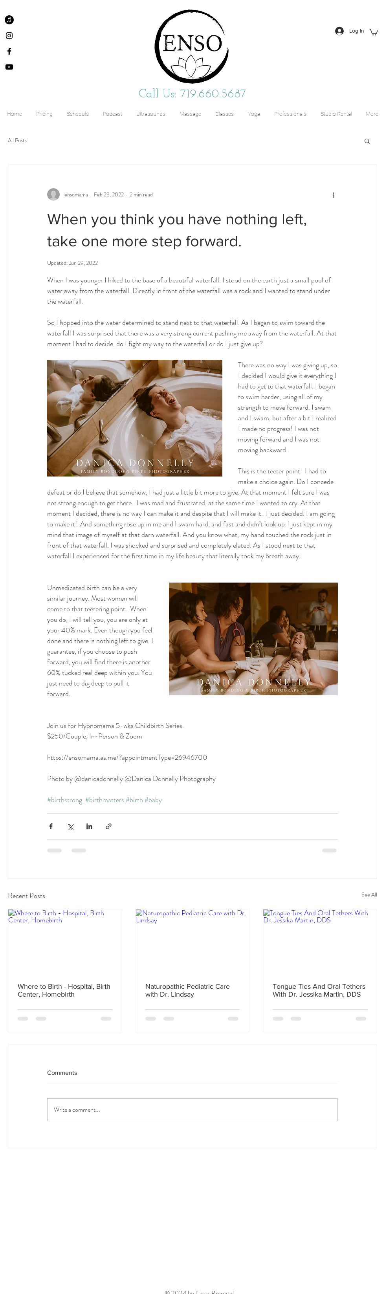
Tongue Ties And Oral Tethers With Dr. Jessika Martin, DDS (319, 990)
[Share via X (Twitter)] (70, 826)
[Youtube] (9, 66)
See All (369, 894)
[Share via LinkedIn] (89, 826)
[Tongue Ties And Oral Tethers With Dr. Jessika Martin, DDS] (320, 941)
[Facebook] (9, 51)
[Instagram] (9, 35)
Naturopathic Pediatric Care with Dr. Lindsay (187, 990)
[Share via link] (108, 826)
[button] (373, 31)
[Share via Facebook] (51, 826)
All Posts (17, 140)
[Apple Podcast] (9, 19)
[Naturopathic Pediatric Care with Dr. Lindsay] (192, 941)
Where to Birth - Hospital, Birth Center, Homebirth (64, 990)
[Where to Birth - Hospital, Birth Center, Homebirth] (65, 941)
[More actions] (333, 194)
